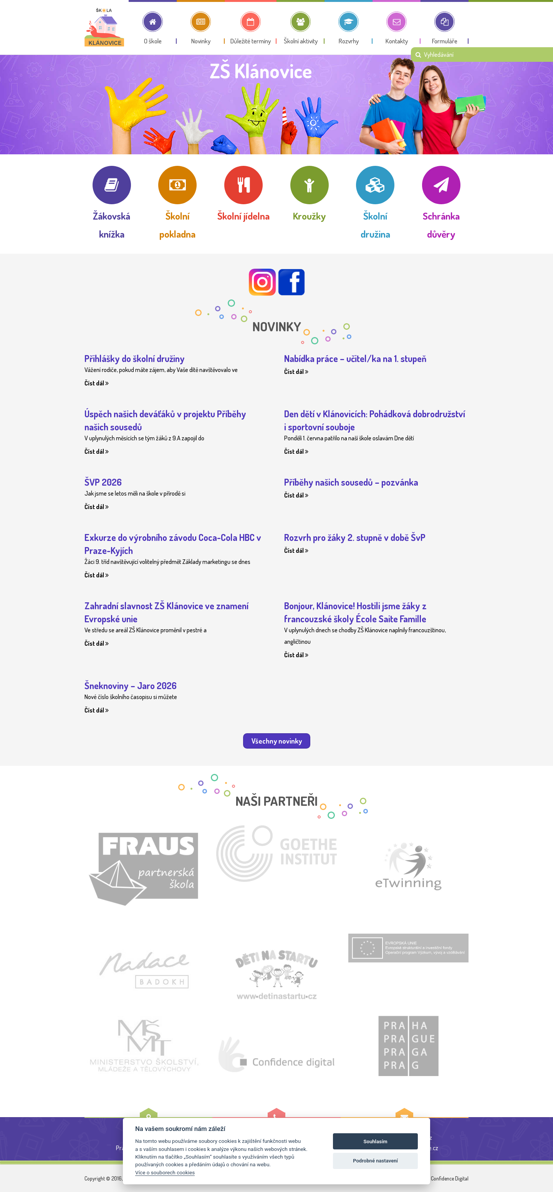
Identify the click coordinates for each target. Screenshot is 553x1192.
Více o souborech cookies (165, 1172)
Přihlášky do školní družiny (134, 358)
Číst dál (96, 383)
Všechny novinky (277, 741)
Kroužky (309, 216)
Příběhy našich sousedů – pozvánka (351, 482)
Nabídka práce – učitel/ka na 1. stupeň (355, 358)
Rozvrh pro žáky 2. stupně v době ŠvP (355, 537)
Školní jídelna (243, 216)
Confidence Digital (450, 1178)
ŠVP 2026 (103, 482)
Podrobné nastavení (375, 1161)
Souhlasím (375, 1141)
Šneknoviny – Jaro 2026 (130, 685)
